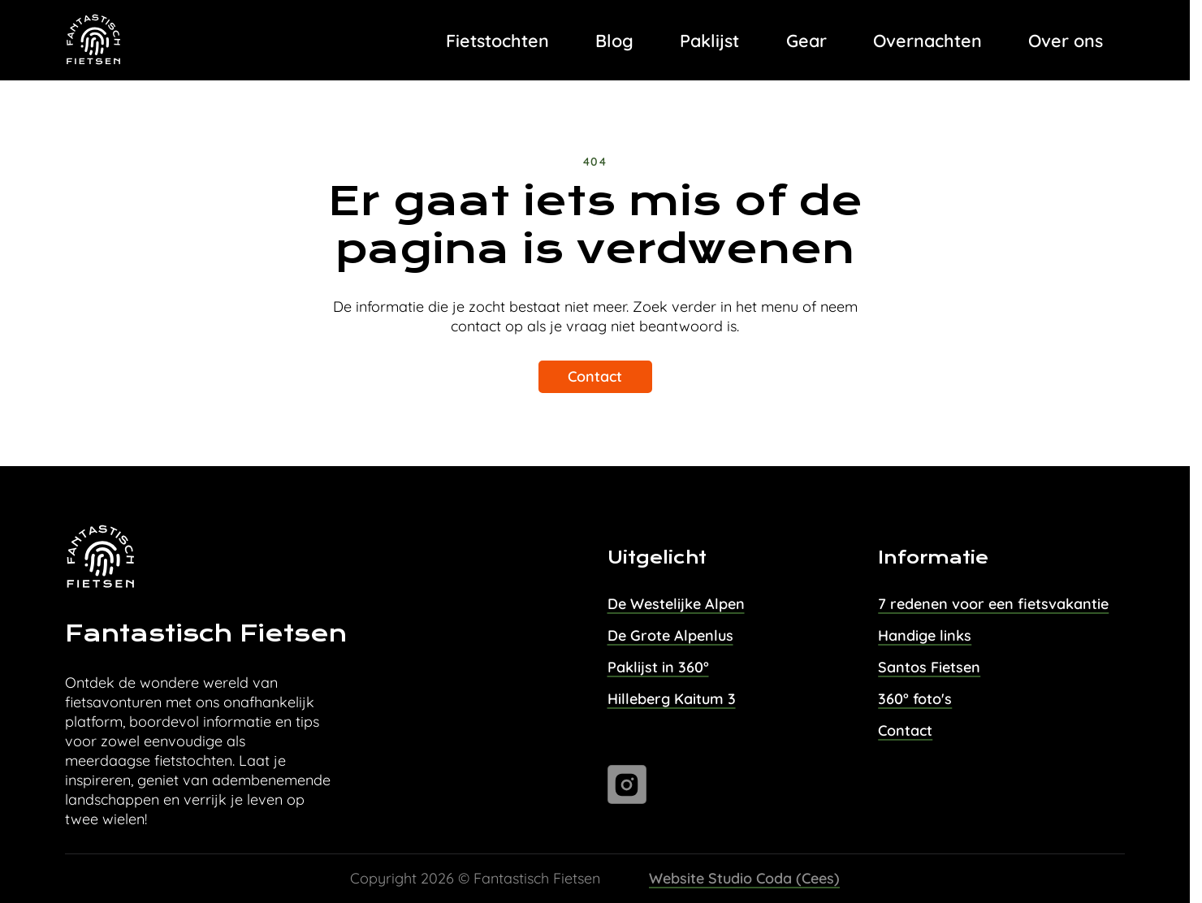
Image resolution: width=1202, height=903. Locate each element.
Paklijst (709, 40)
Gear (806, 40)
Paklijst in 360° (658, 667)
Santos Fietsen (929, 667)
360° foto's (915, 698)
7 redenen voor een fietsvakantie (993, 603)
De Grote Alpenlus (670, 635)
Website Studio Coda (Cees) (744, 878)
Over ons (1065, 40)
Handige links (924, 635)
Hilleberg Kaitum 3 (671, 698)
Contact (595, 376)
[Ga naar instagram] (626, 784)
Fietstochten (497, 40)
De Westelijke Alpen (676, 603)
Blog (614, 40)
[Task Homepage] (94, 40)
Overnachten (927, 40)
